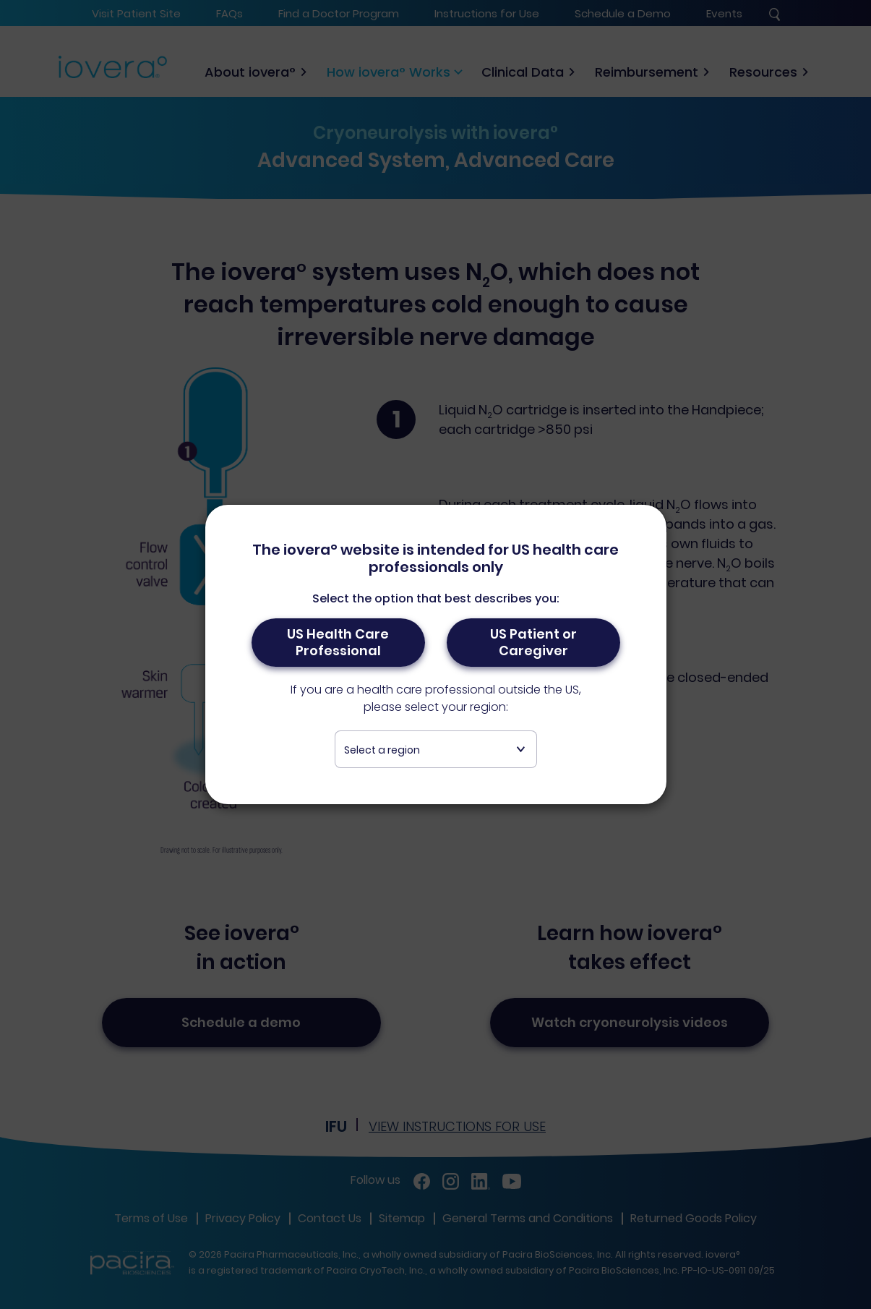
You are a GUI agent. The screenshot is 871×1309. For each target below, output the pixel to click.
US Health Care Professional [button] (338, 643)
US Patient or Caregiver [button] (533, 643)
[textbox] (435, 750)
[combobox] (436, 750)
